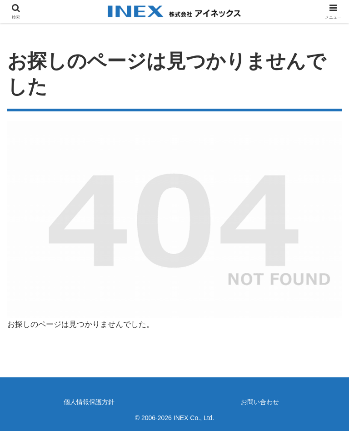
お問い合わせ (260, 402)
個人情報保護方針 (89, 402)
